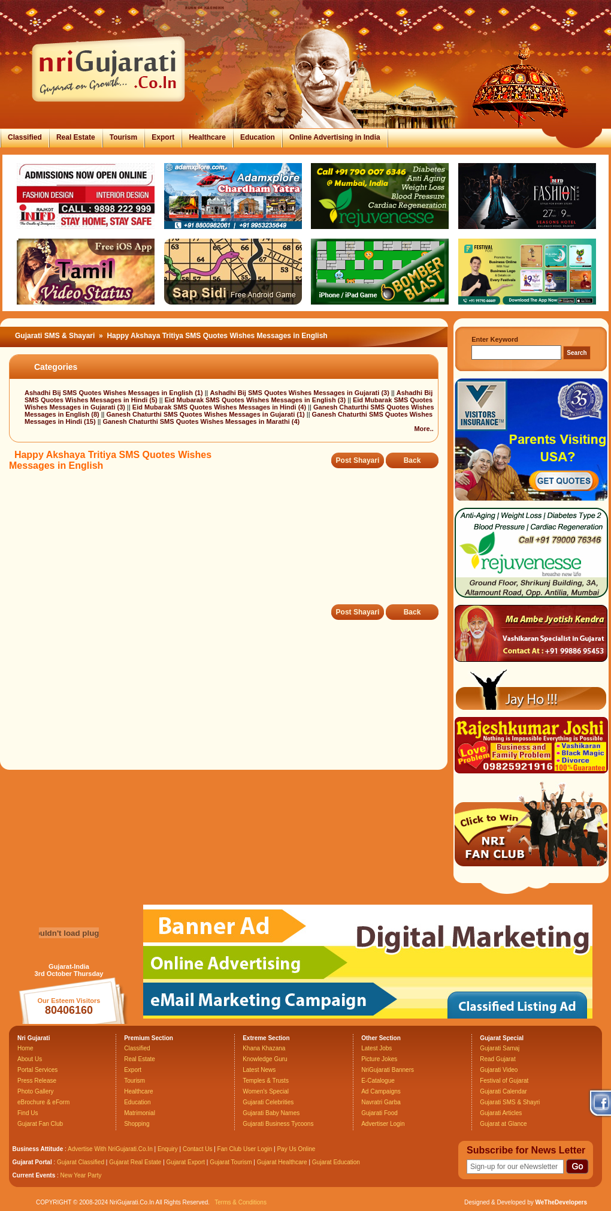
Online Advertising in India (334, 137)
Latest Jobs (376, 1048)
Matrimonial (139, 1113)
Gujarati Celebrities (268, 1102)
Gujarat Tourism (231, 1162)
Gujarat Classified (80, 1162)
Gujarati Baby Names (271, 1113)
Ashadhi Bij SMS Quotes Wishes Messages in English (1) (115, 392)
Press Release (36, 1080)
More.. (423, 428)
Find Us (27, 1113)
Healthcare (207, 137)
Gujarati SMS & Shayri (510, 1102)
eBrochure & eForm (43, 1102)
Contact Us (197, 1149)
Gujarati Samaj (499, 1048)
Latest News (259, 1070)
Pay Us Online (296, 1149)
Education (257, 137)
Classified (25, 137)
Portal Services (37, 1070)
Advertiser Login (382, 1123)
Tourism (123, 137)
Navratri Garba (381, 1102)
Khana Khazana (264, 1048)
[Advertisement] (227, 546)
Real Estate (75, 137)
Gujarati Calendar (503, 1091)
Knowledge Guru (265, 1059)
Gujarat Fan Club (40, 1123)
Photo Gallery (35, 1091)
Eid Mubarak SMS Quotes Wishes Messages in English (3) (256, 399)
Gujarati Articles (501, 1113)
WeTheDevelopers (561, 1202)
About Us (29, 1059)
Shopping (136, 1123)
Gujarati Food (379, 1113)
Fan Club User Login (245, 1149)
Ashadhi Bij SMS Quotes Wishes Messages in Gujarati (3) (300, 392)
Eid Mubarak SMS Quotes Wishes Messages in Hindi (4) (220, 407)
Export (163, 137)
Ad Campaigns (381, 1091)
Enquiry (169, 1149)
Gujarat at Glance (503, 1123)
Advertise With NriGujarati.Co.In (110, 1149)
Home (25, 1048)
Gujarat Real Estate (135, 1162)
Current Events (34, 1175)
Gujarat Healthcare (282, 1162)
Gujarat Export (186, 1162)
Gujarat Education (336, 1162)
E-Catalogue (378, 1080)
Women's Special (266, 1091)
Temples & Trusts (266, 1080)
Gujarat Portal (32, 1162)
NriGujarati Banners (387, 1070)
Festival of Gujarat (504, 1080)
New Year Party (81, 1175)
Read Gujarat (497, 1059)
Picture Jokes (379, 1059)
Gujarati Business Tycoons (278, 1123)
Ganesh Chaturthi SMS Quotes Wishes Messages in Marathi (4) (201, 421)
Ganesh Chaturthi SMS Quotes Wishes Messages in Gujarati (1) (207, 414)
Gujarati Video (499, 1070)
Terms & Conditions (240, 1202)
